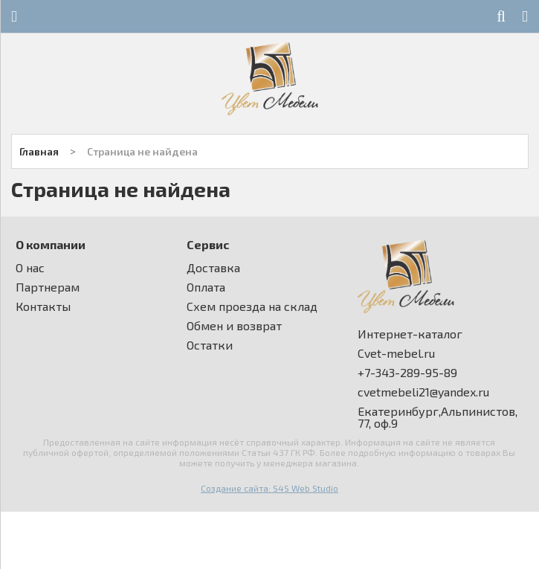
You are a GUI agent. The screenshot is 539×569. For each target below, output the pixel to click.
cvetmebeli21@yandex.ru (423, 392)
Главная (39, 151)
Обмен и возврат (234, 326)
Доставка (213, 268)
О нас (30, 268)
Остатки (210, 345)
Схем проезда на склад (252, 306)
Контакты (43, 306)
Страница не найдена (142, 151)
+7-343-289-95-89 (407, 373)
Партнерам (48, 287)
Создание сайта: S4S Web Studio (269, 488)
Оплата (206, 287)
